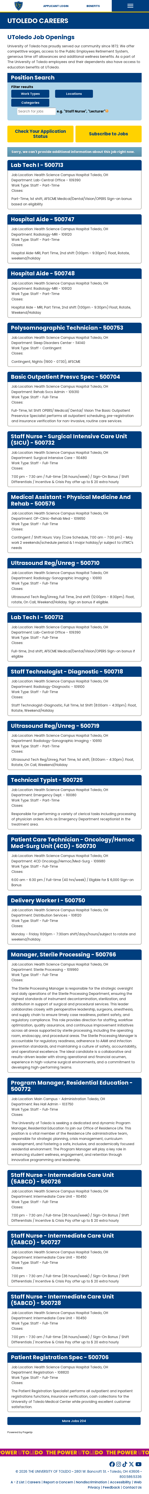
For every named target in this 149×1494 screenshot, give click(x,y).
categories (30, 102)
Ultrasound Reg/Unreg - (55, 563)
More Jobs (74, 1421)
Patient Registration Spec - (60, 1357)
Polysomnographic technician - (67, 328)
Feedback (111, 1487)
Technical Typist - (47, 780)
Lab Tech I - (37, 165)
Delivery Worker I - (48, 900)
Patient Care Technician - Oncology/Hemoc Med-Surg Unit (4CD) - (73, 842)
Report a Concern (58, 1482)
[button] (130, 6)
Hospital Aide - (42, 219)
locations (74, 94)
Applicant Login (55, 6)
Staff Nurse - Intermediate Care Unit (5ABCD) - (62, 1178)
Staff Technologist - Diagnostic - (67, 671)
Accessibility (120, 1482)
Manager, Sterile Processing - (63, 954)
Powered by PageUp (20, 1432)
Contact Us (132, 1487)
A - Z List (17, 1482)
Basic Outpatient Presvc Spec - (65, 377)
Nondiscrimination (91, 1482)
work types (30, 94)
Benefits (93, 6)
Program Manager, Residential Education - (72, 1086)
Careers (34, 1482)
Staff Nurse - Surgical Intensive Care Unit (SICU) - (69, 439)
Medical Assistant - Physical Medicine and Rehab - (71, 500)
